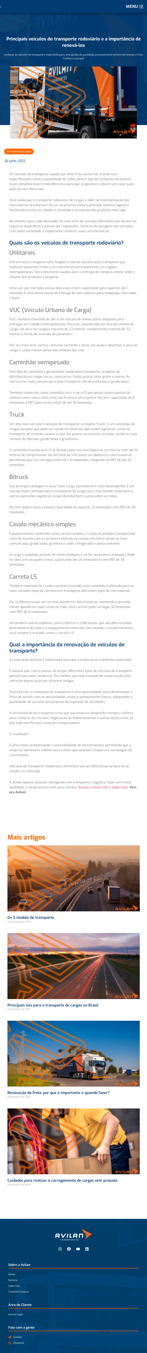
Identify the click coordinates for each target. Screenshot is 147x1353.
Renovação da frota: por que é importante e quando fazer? (58, 1092)
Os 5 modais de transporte (30, 917)
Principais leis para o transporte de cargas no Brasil (53, 1005)
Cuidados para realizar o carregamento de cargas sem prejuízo (62, 1180)
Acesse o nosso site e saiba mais (103, 787)
